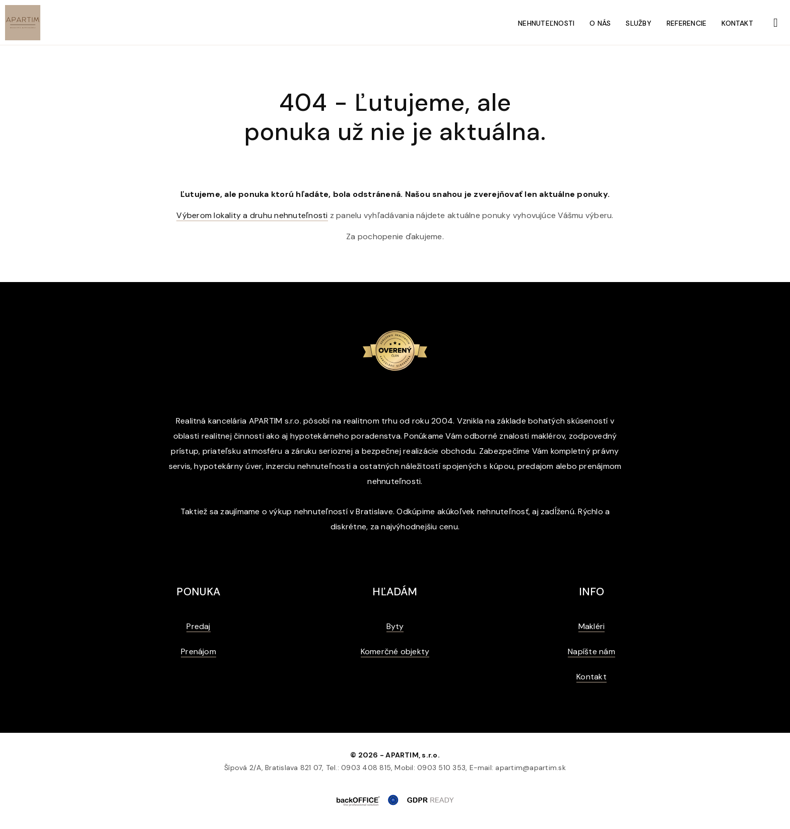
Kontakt (737, 23)
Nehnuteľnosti (546, 23)
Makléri (591, 626)
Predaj (198, 626)
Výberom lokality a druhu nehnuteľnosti (251, 215)
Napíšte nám (591, 651)
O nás (600, 23)
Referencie (686, 23)
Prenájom (198, 651)
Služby (638, 23)
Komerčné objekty (395, 651)
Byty (395, 626)
